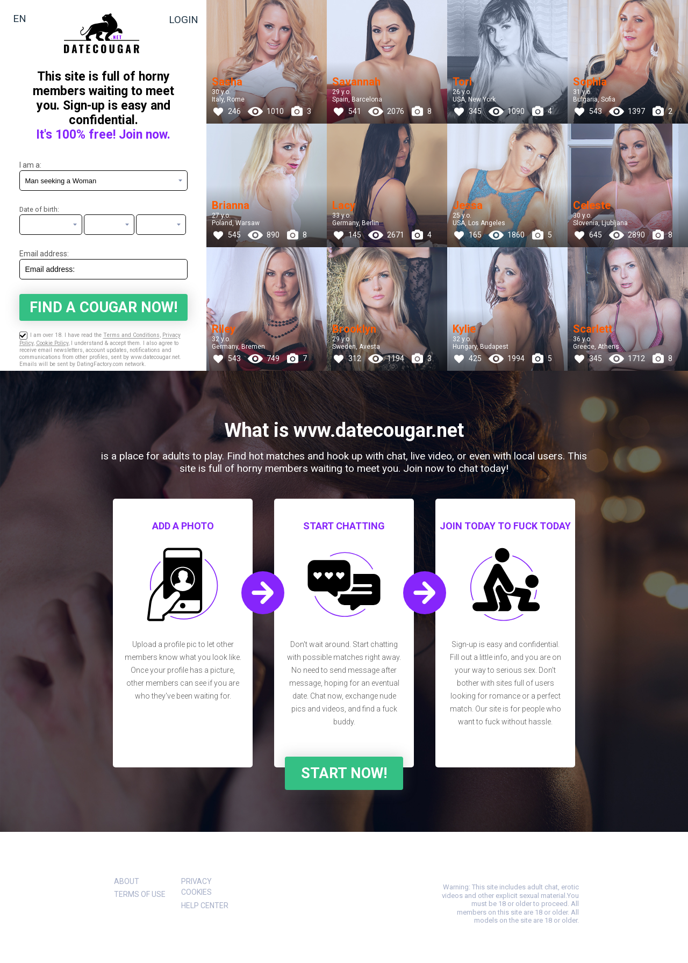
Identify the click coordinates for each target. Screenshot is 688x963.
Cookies (196, 892)
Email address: (44, 253)
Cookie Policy (52, 343)
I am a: (30, 165)
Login (183, 19)
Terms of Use (140, 894)
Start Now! (344, 773)
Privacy (196, 881)
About (126, 881)
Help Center (204, 905)
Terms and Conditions (131, 335)
